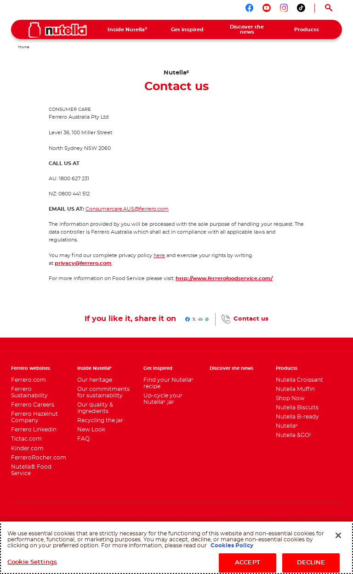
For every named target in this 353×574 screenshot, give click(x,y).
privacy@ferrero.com (83, 263)
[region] (176, 547)
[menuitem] (127, 29)
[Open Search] (328, 8)
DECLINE (311, 563)
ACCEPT (247, 563)
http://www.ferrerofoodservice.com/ (224, 278)
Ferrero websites (30, 368)
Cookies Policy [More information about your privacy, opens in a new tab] (232, 545)
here (159, 255)
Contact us (250, 319)
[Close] (338, 535)
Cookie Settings (32, 562)
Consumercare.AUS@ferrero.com (127, 209)
